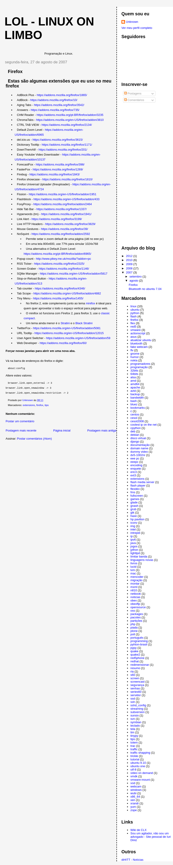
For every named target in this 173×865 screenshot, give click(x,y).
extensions (29, 405)
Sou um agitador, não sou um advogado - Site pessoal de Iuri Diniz (150, 837)
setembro (136, 276)
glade (134, 502)
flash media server (142, 482)
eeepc (134, 461)
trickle (134, 756)
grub (133, 509)
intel (133, 529)
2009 (129, 264)
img (132, 526)
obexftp (135, 604)
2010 (129, 260)
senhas (135, 688)
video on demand (141, 773)
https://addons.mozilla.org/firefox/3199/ (57, 219)
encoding (136, 465)
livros (133, 563)
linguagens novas (141, 560)
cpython (135, 428)
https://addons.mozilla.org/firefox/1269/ (58, 169)
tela (132, 729)
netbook (135, 593)
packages (136, 614)
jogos (133, 546)
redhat (134, 661)
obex (133, 600)
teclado (135, 725)
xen (132, 800)
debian (134, 434)
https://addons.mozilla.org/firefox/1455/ (58, 298)
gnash (134, 505)
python (134, 313)
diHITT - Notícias (132, 859)
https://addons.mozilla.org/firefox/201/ (63, 149)
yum (133, 806)
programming (139, 641)
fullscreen (136, 495)
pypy (133, 647)
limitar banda (138, 556)
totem (134, 742)
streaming (136, 708)
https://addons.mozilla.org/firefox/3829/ (70, 224)
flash (133, 316)
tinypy (134, 735)
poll (132, 634)
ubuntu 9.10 (138, 762)
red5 (133, 326)
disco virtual (138, 438)
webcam (135, 786)
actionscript (137, 333)
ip (131, 536)
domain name (139, 448)
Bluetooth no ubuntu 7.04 (145, 289)
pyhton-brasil (138, 644)
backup (135, 394)
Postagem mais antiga (101, 430)
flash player (137, 485)
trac (132, 746)
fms (132, 492)
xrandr (134, 803)
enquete (135, 468)
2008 (129, 268)
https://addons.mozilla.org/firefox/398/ (60, 164)
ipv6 (133, 539)
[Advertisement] (139, 172)
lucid (133, 566)
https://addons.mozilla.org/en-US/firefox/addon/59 (78, 338)
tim (132, 732)
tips (47, 405)
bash (133, 401)
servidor (135, 695)
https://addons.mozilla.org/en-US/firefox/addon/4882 (67, 293)
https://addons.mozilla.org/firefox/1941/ (66, 214)
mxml (133, 587)
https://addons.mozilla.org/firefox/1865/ (62, 95)
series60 (135, 691)
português (136, 637)
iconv (133, 522)
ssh (132, 702)
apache (135, 387)
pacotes (135, 617)
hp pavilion (137, 519)
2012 (129, 256)
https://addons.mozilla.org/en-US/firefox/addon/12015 (69, 333)
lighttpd (135, 553)
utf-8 (133, 769)
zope (133, 810)
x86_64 (135, 796)
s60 (132, 675)
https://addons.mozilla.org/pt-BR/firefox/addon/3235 (69, 115)
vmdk (133, 776)
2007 (129, 272)
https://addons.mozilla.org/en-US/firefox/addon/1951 (62, 194)
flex (132, 323)
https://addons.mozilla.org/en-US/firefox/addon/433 (67, 199)
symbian (135, 722)
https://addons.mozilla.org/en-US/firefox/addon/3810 (70, 120)
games (134, 499)
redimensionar (139, 664)
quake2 (135, 654)
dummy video (139, 451)
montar (134, 583)
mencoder (136, 576)
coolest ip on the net (143, 424)
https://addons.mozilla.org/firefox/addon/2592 (61, 234)
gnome (134, 353)
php (132, 624)
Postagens (132, 93)
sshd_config (138, 705)
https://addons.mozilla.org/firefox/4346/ (60, 288)
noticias (135, 597)
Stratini (65, 323)
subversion (137, 712)
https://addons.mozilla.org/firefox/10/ (53, 100)
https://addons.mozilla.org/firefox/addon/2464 (62, 204)
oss (132, 610)
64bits (134, 374)
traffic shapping (140, 752)
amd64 (134, 384)
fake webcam (139, 347)
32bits (134, 370)
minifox (91, 303)
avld (133, 390)
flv (131, 350)
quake (134, 651)
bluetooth (136, 343)
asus (133, 336)
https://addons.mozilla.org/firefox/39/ (64, 229)
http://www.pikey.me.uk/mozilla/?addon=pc (63, 258)
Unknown (132, 21)
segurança (137, 685)
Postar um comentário (20, 421)
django (134, 441)
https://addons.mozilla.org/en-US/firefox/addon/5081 (67, 328)
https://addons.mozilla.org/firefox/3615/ (57, 139)
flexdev (135, 489)
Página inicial (62, 430)
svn (132, 718)
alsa (133, 377)
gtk (132, 512)
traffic (134, 749)
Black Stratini (84, 323)
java (133, 543)
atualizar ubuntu (140, 340)
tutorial (134, 759)
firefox (39, 405)
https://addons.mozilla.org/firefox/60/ (63, 343)
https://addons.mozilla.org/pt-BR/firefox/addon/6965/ (57, 253)
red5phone (137, 658)
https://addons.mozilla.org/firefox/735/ (55, 110)
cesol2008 (137, 421)
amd (133, 380)
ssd (132, 698)
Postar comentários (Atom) (34, 438)
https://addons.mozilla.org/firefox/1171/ (67, 144)
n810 (133, 590)
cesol (133, 418)
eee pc (134, 458)
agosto (134, 280)
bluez (133, 404)
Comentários (134, 100)
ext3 (133, 475)
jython (134, 549)
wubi (133, 793)
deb (132, 431)
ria (132, 671)
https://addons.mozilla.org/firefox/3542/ (59, 105)
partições (136, 620)
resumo (135, 668)
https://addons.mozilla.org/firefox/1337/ (61, 209)
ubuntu (134, 309)
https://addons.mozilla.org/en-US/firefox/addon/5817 (73, 273)
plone (134, 631)
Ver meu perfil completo (136, 28)
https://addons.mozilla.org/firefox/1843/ (55, 174)
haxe (133, 516)
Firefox (133, 285)
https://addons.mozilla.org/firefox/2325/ (59, 263)
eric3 (133, 472)
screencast (137, 681)
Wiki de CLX (138, 830)
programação (139, 367)
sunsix (134, 715)
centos (134, 414)
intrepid (135, 533)
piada (134, 627)
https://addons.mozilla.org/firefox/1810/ (67, 179)
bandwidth (137, 397)
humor (134, 357)
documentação (140, 445)
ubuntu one (137, 766)
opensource (138, 607)
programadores (140, 363)
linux (133, 306)
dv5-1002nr (137, 455)
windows (136, 790)
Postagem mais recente (21, 430)
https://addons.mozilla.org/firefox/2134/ (67, 124)
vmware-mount (140, 779)
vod (132, 783)
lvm (132, 570)
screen (134, 678)
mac (133, 573)
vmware (135, 330)
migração (136, 580)
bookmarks (137, 407)
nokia (133, 360)
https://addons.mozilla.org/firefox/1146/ (64, 268)
